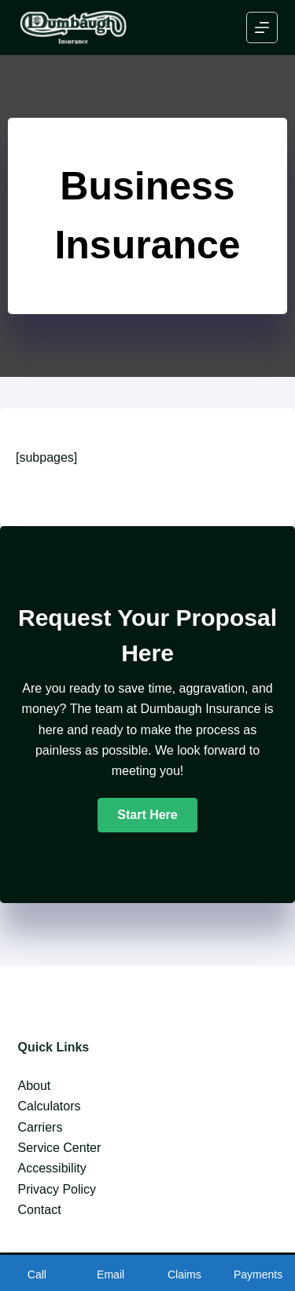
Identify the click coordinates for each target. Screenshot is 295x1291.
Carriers (40, 1127)
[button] (147, 815)
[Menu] (262, 27)
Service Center (59, 1147)
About (34, 1085)
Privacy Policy (57, 1189)
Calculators (49, 1106)
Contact (39, 1209)
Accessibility (52, 1168)
